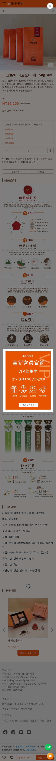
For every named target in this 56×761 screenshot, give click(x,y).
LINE (48, 747)
